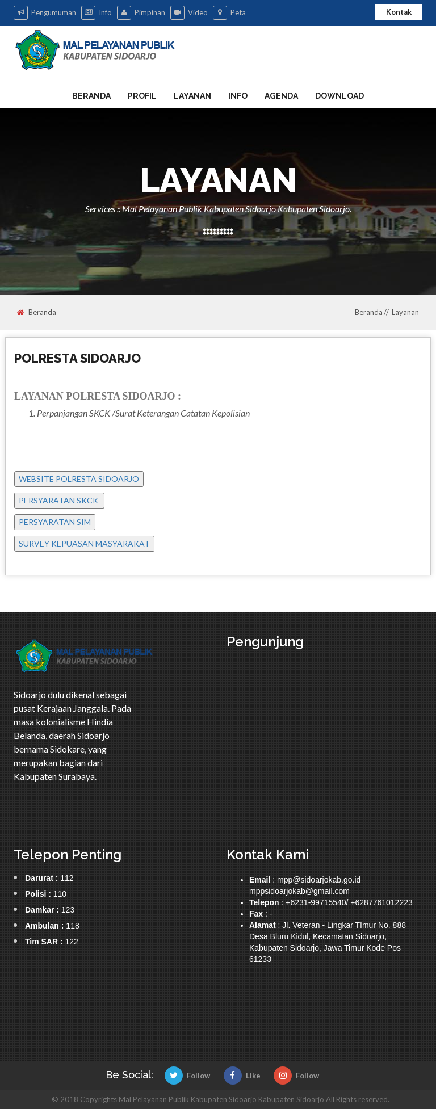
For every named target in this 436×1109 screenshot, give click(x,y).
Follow (187, 1075)
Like (242, 1075)
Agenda (281, 95)
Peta (229, 13)
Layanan (192, 95)
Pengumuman (45, 13)
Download (339, 95)
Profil (142, 95)
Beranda (91, 95)
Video (189, 13)
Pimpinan (141, 13)
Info (96, 13)
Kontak (399, 11)
